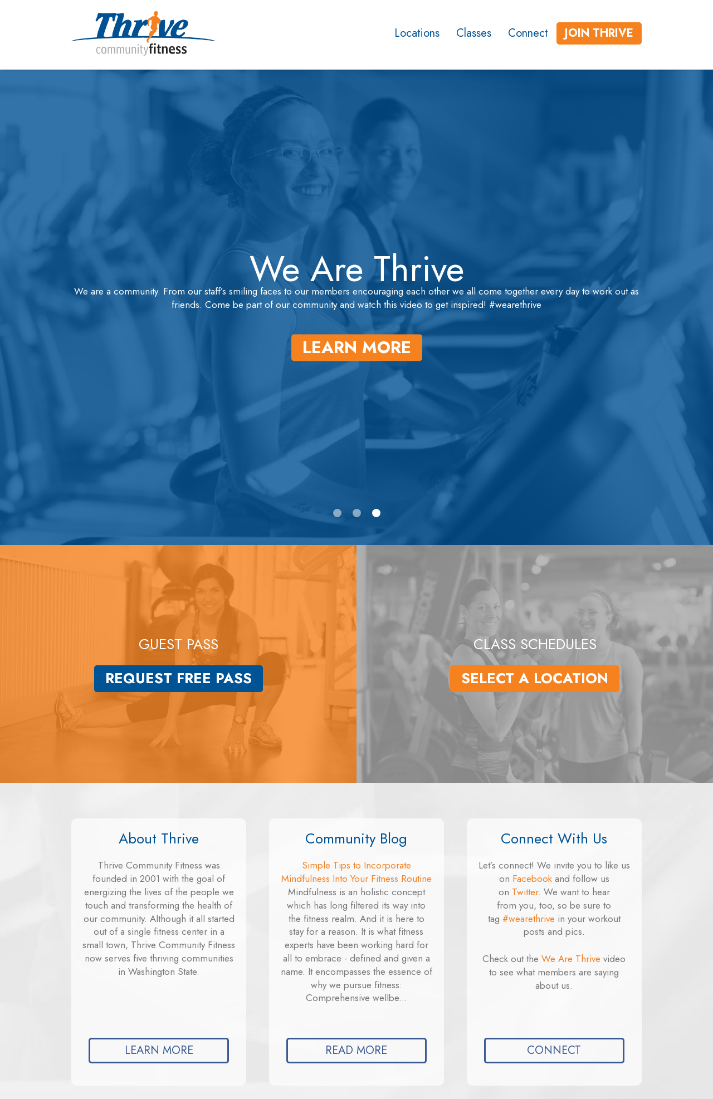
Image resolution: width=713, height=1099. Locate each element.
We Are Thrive (570, 958)
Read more (356, 1050)
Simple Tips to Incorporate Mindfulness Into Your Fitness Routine (356, 871)
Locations (416, 33)
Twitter (525, 892)
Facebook (532, 878)
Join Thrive (599, 33)
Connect (528, 33)
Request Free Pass (178, 678)
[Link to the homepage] (134, 33)
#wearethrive (528, 918)
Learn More (356, 347)
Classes (473, 33)
